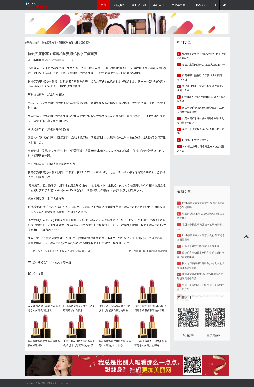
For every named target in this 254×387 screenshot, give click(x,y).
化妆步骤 (119, 5)
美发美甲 (158, 5)
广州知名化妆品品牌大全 (195, 139)
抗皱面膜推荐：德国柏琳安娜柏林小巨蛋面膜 (66, 42)
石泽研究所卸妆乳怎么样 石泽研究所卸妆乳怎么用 (65, 251)
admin (37, 59)
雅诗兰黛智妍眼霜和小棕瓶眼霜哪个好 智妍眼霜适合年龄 (150, 284)
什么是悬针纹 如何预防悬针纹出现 (200, 280)
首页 (103, 5)
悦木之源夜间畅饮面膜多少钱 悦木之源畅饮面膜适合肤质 (114, 284)
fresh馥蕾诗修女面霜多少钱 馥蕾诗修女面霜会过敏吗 (150, 319)
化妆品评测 (139, 5)
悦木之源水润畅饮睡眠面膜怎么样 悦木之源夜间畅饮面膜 (78, 319)
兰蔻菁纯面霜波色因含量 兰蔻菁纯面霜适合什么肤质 (114, 319)
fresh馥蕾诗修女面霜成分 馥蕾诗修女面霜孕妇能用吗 (43, 284)
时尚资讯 (201, 5)
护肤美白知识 (180, 5)
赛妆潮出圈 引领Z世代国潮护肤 (150, 251)
